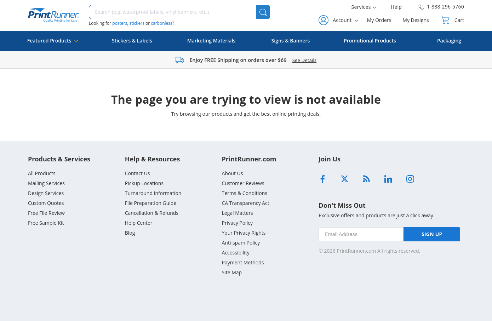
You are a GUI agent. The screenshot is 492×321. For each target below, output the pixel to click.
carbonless (161, 23)
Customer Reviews (243, 183)
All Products (42, 173)
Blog (130, 232)
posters (119, 23)
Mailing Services (46, 183)
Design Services (46, 193)
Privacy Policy (237, 222)
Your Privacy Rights (243, 232)
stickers (136, 23)
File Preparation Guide (151, 203)
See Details (304, 60)
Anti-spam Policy (241, 242)
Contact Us (137, 173)
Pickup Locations (144, 183)
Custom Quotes (46, 203)
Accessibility (235, 252)
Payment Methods (243, 262)
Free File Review (46, 213)
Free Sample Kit (46, 222)
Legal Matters (237, 213)
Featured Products (53, 44)
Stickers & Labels (132, 40)
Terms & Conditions (244, 193)
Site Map (232, 272)
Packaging (449, 40)
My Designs (415, 20)
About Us (232, 173)
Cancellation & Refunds (151, 213)
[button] (263, 12)
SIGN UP (432, 234)
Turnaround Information (153, 193)
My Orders (379, 20)
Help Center (139, 222)
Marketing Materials (211, 40)
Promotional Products (370, 40)
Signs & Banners (290, 40)
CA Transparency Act (245, 203)
